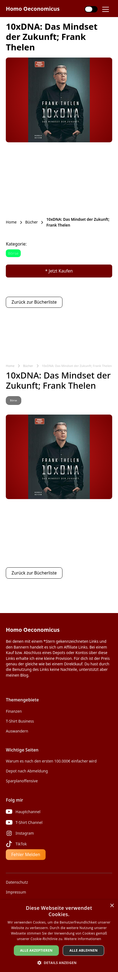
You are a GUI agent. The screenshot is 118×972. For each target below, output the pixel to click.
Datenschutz (17, 882)
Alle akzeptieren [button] (36, 950)
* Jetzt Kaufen (59, 271)
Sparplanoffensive (22, 780)
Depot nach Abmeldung (27, 771)
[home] (32, 8)
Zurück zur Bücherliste (34, 302)
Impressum (16, 892)
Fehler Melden (25, 854)
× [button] (112, 906)
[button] (107, 9)
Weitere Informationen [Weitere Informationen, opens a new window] (82, 938)
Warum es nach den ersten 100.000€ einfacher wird (51, 761)
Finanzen (14, 711)
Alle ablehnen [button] (83, 950)
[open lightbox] (59, 100)
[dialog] (59, 936)
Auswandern (17, 731)
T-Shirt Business (20, 721)
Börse (13, 253)
